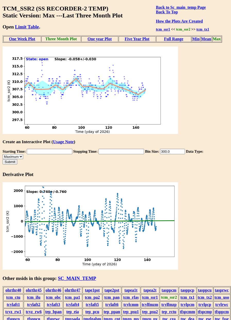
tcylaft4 (72, 304)
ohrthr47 (72, 290)
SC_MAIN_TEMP (77, 278)
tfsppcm (222, 311)
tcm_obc (53, 297)
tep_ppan (112, 311)
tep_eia (72, 311)
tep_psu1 (131, 311)
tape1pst (92, 290)
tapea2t (150, 290)
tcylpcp (204, 304)
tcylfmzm (150, 304)
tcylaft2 (33, 304)
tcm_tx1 (203, 29)
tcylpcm (187, 304)
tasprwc (222, 290)
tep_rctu (169, 311)
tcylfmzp (169, 304)
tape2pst (111, 290)
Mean (206, 39)
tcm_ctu (13, 297)
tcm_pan (112, 297)
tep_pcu (92, 311)
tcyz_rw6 (34, 311)
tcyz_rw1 (13, 311)
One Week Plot (22, 39)
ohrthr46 (53, 290)
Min (195, 39)
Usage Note (63, 141)
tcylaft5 (92, 304)
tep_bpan (53, 311)
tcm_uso (222, 297)
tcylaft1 (13, 304)
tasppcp (187, 290)
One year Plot (99, 39)
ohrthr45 (33, 290)
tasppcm (169, 290)
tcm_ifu (33, 297)
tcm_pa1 (72, 297)
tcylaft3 (53, 304)
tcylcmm (131, 304)
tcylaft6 (112, 304)
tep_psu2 (150, 311)
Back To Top (167, 12)
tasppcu (204, 290)
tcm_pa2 (92, 297)
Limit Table (27, 27)
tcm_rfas (131, 297)
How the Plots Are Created (179, 21)
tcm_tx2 (205, 297)
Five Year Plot (137, 39)
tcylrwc (221, 304)
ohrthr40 (13, 290)
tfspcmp (205, 311)
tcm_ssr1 (163, 29)
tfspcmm (187, 311)
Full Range (173, 39)
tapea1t (131, 290)
